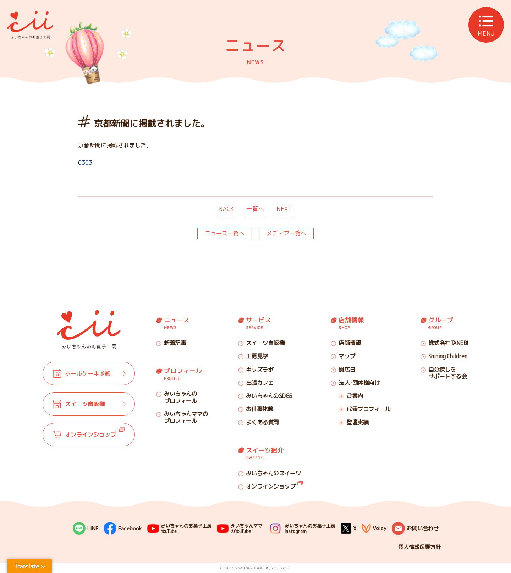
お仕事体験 (260, 409)
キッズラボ (260, 369)
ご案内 (354, 396)
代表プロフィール (368, 409)
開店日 (347, 369)
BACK (226, 209)
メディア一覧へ (286, 233)
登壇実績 (357, 422)
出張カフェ (260, 383)
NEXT (284, 209)
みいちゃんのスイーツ (273, 473)
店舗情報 (350, 343)
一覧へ (255, 209)
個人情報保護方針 (419, 547)
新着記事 (175, 343)
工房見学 (257, 356)
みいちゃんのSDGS (269, 396)
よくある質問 (262, 422)
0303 (85, 163)
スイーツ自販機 (265, 343)
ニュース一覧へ (224, 233)
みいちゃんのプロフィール (180, 397)
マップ (347, 356)
